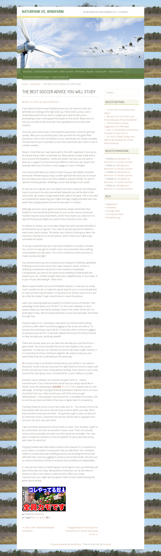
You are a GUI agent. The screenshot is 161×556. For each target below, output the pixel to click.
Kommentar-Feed (115, 217)
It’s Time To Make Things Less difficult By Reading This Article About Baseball (120, 144)
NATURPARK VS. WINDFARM (45, 11)
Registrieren (112, 207)
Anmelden (111, 211)
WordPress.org (113, 221)
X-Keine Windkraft (63, 76)
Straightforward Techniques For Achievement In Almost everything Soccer (81, 531)
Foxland (107, 544)
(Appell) (99, 70)
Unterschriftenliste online (48, 70)
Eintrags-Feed (113, 214)
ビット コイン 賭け (41, 517)
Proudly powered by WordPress (65, 544)
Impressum (111, 70)
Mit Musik (87, 70)
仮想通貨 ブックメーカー (65, 386)
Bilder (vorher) (72, 70)
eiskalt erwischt (129, 70)
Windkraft (39, 514)
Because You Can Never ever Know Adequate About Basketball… (119, 120)
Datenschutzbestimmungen (37, 76)
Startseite (28, 70)
